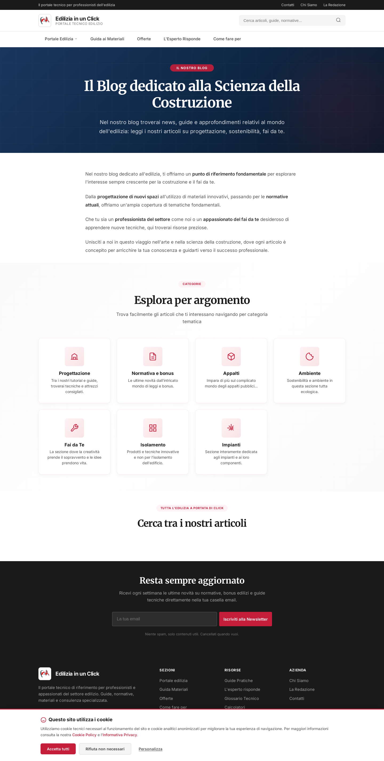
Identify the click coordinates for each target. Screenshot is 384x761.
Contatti (287, 5)
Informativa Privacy (120, 734)
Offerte (144, 38)
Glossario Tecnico (242, 698)
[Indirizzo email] (164, 619)
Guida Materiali (173, 689)
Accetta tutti (58, 749)
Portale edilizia (173, 680)
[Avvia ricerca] (338, 20)
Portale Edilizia (61, 38)
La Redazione (334, 5)
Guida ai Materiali (107, 38)
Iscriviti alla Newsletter (245, 619)
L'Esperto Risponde (182, 38)
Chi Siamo (309, 5)
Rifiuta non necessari (105, 749)
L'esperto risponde (242, 689)
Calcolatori (235, 707)
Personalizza (150, 749)
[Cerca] (285, 20)
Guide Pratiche (239, 680)
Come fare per (227, 38)
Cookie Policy (84, 734)
